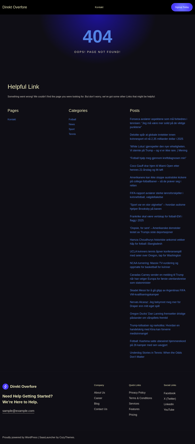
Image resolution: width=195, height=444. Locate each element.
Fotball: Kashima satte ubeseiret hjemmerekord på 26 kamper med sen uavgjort (158, 343)
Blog (96, 403)
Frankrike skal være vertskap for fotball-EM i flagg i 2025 (156, 218)
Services (134, 403)
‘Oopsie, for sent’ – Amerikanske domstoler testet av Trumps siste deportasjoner (155, 230)
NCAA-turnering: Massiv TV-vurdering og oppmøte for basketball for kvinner (154, 265)
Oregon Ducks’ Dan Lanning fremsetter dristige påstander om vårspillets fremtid (157, 315)
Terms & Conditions (140, 398)
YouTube (169, 409)
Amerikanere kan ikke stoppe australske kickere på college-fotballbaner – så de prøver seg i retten (158, 181)
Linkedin (169, 404)
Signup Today (182, 7)
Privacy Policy (137, 392)
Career (98, 398)
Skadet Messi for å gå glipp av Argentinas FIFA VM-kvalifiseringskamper (157, 292)
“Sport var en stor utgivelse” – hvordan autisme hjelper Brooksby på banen (157, 206)
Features (134, 409)
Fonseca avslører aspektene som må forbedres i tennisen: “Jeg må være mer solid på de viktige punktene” (158, 123)
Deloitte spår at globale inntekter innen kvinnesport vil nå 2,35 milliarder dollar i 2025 (156, 136)
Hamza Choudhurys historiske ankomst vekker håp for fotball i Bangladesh (157, 241)
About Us (99, 392)
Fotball (72, 119)
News (72, 124)
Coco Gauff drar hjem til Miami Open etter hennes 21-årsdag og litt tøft (154, 167)
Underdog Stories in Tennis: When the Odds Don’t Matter (156, 354)
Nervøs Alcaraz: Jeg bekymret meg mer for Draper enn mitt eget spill (155, 304)
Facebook (170, 393)
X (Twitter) (170, 398)
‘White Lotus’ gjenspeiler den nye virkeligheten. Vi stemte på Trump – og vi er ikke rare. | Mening (158, 148)
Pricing (133, 414)
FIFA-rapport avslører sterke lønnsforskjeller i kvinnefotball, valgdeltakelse (156, 195)
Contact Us (100, 409)
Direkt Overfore (14, 7)
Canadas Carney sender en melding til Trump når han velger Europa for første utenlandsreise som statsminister (158, 278)
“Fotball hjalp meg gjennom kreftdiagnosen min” (158, 158)
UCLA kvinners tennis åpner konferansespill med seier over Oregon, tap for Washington (156, 253)
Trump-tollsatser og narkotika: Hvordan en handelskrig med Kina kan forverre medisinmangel (155, 329)
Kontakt (99, 7)
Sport (71, 129)
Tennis (72, 134)
